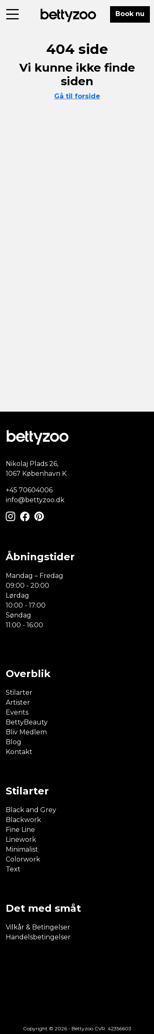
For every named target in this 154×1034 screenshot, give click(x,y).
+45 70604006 (29, 490)
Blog (13, 742)
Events (17, 712)
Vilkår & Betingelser (38, 927)
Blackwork (23, 820)
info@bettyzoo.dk (35, 500)
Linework (21, 839)
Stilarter (19, 692)
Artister (18, 702)
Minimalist (22, 849)
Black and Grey (31, 810)
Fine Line (20, 830)
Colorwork (23, 859)
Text (13, 869)
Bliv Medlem (26, 732)
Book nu (130, 14)
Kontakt (19, 752)
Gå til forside (77, 96)
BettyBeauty (27, 722)
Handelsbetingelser (38, 937)
